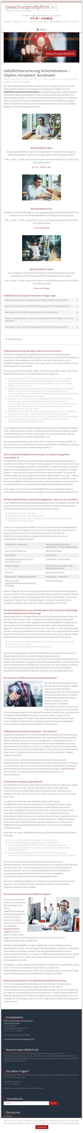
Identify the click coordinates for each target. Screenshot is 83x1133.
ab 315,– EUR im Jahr (41, 167)
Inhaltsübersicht (15, 339)
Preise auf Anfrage (41, 228)
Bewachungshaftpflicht (60, 53)
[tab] (41, 300)
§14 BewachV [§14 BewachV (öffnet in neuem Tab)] (69, 769)
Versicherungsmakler (12, 1023)
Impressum (8, 1116)
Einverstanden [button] (42, 1127)
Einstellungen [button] (41, 1130)
